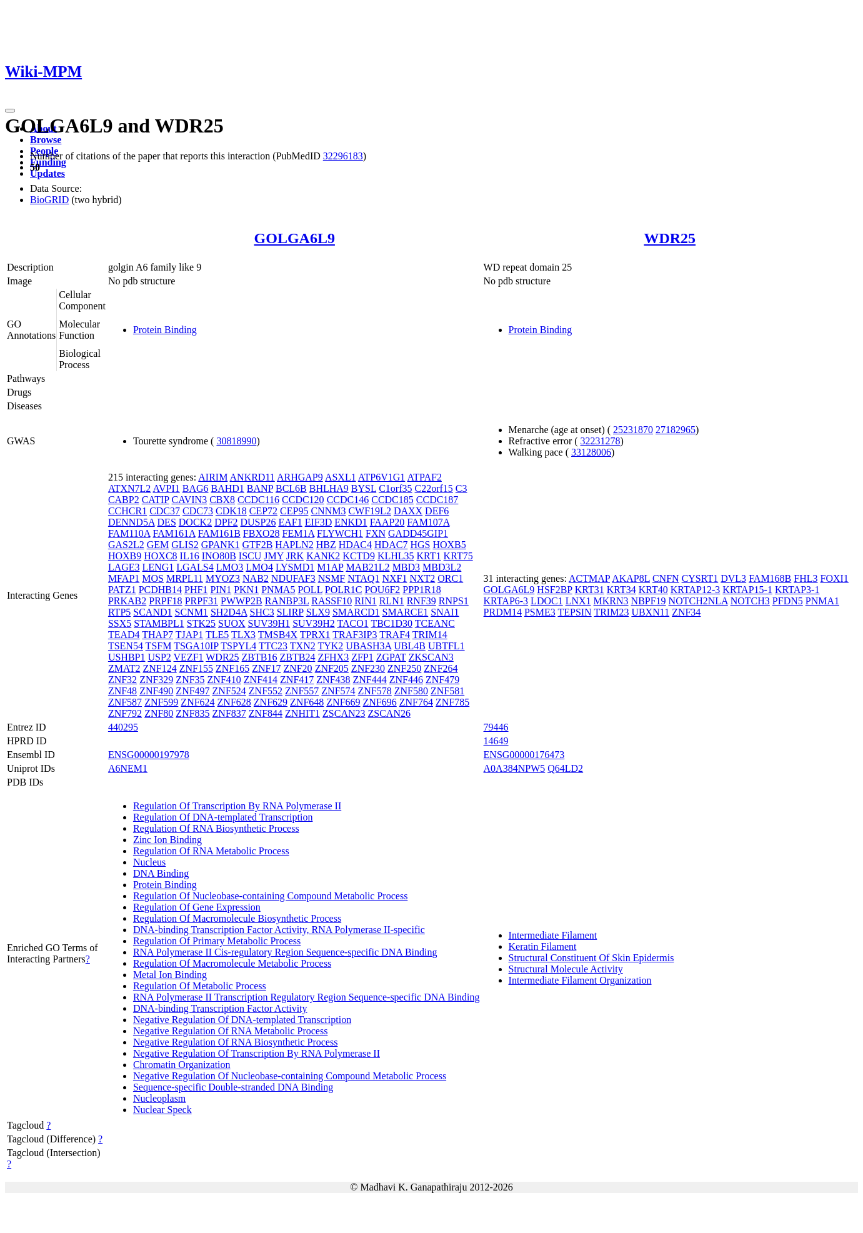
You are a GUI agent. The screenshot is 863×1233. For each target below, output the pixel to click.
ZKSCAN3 (431, 657)
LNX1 (578, 601)
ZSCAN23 (343, 713)
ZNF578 (375, 691)
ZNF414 (260, 679)
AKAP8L (631, 578)
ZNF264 (440, 668)
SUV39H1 (269, 623)
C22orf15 (434, 488)
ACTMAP (589, 578)
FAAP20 (387, 522)
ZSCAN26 (389, 713)
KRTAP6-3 (506, 601)
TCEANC (435, 623)
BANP (260, 488)
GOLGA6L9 (294, 238)
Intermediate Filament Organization (580, 980)
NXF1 (394, 578)
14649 (496, 741)
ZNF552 (265, 691)
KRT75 (458, 556)
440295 (123, 727)
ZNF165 (232, 668)
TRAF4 (394, 634)
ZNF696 (380, 702)
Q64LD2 (565, 768)
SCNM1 (191, 612)
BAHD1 (227, 488)
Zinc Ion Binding (167, 839)
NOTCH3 (750, 601)
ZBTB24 (297, 657)
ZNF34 (686, 612)
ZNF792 (125, 713)
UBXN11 (650, 612)
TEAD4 (124, 634)
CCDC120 (303, 499)
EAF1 (290, 522)
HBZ (326, 544)
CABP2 (123, 499)
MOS (153, 578)
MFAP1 (123, 578)
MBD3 (406, 567)
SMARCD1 (356, 612)
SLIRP (290, 612)
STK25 (201, 623)
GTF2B (257, 544)
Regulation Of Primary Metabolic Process (217, 941)
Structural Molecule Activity (566, 969)
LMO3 (230, 567)
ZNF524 (229, 691)
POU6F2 (382, 589)
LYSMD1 (295, 567)
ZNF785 (452, 702)
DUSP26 (258, 522)
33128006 (591, 452)
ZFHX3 (333, 657)
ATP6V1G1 (382, 477)
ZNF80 (158, 713)
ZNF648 (307, 702)
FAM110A (129, 533)
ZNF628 (234, 702)
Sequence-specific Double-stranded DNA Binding (233, 1087)
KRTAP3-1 (797, 589)
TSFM (159, 646)
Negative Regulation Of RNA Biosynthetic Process (235, 1042)
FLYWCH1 (340, 533)
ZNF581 (447, 691)
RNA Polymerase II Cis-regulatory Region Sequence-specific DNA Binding (285, 952)
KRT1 (429, 556)
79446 (496, 727)
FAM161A (173, 533)
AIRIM (212, 477)
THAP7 (157, 634)
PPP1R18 (421, 589)
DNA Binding (161, 873)
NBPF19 (648, 601)
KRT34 (621, 589)
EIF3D (318, 522)
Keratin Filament (543, 946)
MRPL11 (184, 578)
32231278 (601, 441)
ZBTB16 (259, 657)
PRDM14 (503, 612)
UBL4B (410, 646)
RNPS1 (454, 601)
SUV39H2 (313, 623)
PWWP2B (241, 601)
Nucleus (149, 862)
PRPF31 (201, 601)
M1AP (330, 567)
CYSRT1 (700, 578)
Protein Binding (165, 329)
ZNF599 (161, 702)
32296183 (343, 156)
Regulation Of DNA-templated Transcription (223, 817)
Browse (45, 139)
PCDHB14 (160, 589)
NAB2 (255, 578)
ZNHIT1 (302, 713)
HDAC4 (355, 544)
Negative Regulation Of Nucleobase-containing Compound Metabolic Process (289, 1076)
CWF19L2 (369, 511)
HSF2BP (554, 589)
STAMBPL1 (159, 623)
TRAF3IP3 (354, 634)
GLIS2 (185, 544)
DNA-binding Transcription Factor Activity (220, 1008)
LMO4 (259, 567)
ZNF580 (411, 691)
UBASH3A (368, 646)
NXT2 (422, 578)
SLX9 (318, 612)
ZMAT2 (124, 668)
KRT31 (589, 589)
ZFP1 (362, 657)
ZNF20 (297, 668)
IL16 (189, 556)
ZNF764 (416, 702)
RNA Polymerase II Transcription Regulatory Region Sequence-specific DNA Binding (306, 997)
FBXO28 (261, 533)
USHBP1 (127, 657)
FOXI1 (835, 578)
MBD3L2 (441, 567)
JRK (295, 556)
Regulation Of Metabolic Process (199, 986)
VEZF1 (189, 657)
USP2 (159, 657)
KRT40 (653, 589)
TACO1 (352, 623)
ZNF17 (266, 668)
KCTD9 (358, 556)
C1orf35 (395, 488)
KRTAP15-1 (747, 589)
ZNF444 (370, 679)
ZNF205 (332, 668)
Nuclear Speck (162, 1109)
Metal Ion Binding (170, 974)
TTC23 (273, 646)
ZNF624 (197, 702)
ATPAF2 (424, 477)
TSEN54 (125, 646)
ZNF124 (159, 668)
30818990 (236, 441)
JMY (273, 556)
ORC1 (450, 578)
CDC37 (164, 511)
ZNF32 (122, 679)
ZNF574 (338, 691)
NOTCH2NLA (698, 601)
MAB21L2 (367, 567)
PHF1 (195, 589)
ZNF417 (297, 679)
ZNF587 (125, 702)
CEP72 (263, 511)
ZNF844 (265, 713)
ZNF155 (196, 668)
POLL (309, 589)
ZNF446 (406, 679)
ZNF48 (122, 691)
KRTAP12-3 (696, 589)
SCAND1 (152, 612)
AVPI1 (165, 488)
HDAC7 (390, 544)
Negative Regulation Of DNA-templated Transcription (242, 1019)
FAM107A (428, 522)
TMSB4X (277, 634)
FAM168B (770, 578)
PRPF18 (165, 601)
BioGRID (49, 199)
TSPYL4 (238, 646)
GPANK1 (220, 544)
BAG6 (195, 488)
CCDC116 (258, 499)
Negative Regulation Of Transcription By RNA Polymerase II (256, 1053)
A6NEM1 (127, 768)
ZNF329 (156, 679)
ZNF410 (224, 679)
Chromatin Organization (182, 1064)
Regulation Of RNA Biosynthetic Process (216, 828)
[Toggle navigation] (10, 110)
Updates (47, 173)
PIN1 (220, 589)
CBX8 (222, 499)
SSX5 (119, 623)
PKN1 (246, 589)
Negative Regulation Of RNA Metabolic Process (230, 1031)
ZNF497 (192, 691)
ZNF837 (229, 713)
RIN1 (365, 601)
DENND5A (131, 522)
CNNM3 (328, 511)
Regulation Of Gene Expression (197, 907)
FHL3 (805, 578)
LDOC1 (547, 601)
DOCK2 (195, 522)
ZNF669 (343, 702)
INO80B (219, 556)
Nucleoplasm (159, 1098)
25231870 (633, 429)
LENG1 (158, 567)
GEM (158, 544)
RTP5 (119, 612)
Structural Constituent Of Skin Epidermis (591, 957)
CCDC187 (437, 499)
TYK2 (330, 646)
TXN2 (303, 646)
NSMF (332, 578)
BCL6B (291, 488)
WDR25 (670, 238)
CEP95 (294, 511)
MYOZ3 (223, 578)
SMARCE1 (405, 612)
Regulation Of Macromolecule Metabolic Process (232, 963)
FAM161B (219, 533)
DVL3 (733, 578)
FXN (376, 533)
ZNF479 (442, 679)
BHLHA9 (329, 488)
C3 (461, 488)
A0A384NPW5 (515, 768)
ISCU (250, 556)
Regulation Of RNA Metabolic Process (211, 851)
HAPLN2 (294, 544)
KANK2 (323, 556)
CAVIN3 (189, 499)
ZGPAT (391, 657)
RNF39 (421, 601)
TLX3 (243, 634)
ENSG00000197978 (148, 754)
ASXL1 (340, 477)
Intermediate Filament (553, 935)
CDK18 (231, 511)
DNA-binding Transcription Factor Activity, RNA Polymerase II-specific (279, 929)
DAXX (408, 511)
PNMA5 (278, 589)
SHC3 (262, 612)
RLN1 (391, 601)
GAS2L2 (126, 544)
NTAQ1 (363, 578)
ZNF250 (404, 668)
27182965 (676, 429)
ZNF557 (302, 691)
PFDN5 (787, 601)
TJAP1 (189, 634)
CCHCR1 (127, 511)
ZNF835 (192, 713)
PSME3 (540, 612)
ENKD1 (350, 522)
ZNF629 (270, 702)
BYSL (363, 488)
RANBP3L (287, 601)
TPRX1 (315, 634)
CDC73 (197, 511)
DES (166, 522)
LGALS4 (195, 567)
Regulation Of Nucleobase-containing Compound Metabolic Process (270, 896)
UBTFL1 (446, 646)
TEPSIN (574, 612)
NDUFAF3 (293, 578)
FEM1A (298, 533)
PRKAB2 (127, 601)
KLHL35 (395, 556)
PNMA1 (822, 601)
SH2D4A (229, 612)
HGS (420, 544)
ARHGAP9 (300, 477)
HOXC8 (160, 556)
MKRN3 (611, 601)
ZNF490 (156, 691)
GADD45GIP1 (418, 533)
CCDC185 (392, 499)
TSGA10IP (196, 646)
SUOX (232, 623)
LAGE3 (124, 567)
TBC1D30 (391, 623)
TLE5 (217, 634)
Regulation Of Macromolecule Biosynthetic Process (237, 918)
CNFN (665, 578)
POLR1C (343, 589)
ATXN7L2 (129, 488)
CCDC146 (348, 499)
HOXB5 (449, 544)
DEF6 (437, 511)
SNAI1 (445, 612)
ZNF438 (333, 679)
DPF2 (225, 522)
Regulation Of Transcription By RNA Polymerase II (237, 806)
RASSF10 (331, 601)
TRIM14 (429, 634)
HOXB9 (124, 556)
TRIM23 (611, 612)
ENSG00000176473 (524, 754)
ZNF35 (190, 679)
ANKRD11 (252, 477)
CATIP (155, 499)
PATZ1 (122, 589)
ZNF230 (368, 668)
